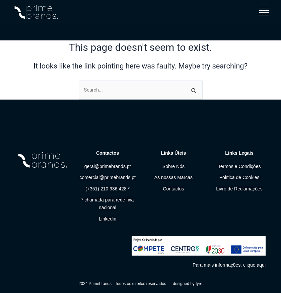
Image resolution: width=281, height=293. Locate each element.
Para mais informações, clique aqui (229, 265)
